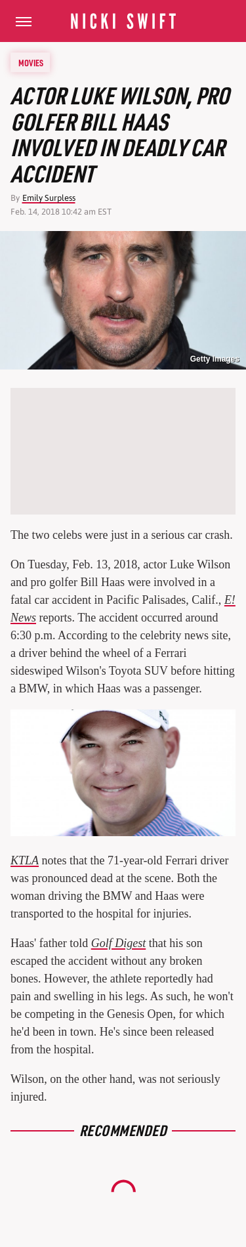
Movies (30, 62)
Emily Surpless (48, 198)
